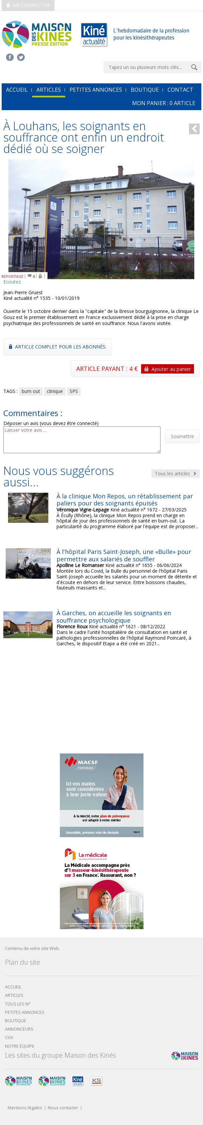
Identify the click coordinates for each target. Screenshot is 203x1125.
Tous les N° (17, 1004)
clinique (55, 391)
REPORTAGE (12, 276)
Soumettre (182, 436)
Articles (48, 89)
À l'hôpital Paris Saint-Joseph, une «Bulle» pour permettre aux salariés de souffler (124, 555)
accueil (17, 89)
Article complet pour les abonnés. (57, 346)
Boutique (145, 89)
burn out (31, 391)
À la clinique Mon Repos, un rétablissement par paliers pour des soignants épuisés (125, 499)
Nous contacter (63, 1108)
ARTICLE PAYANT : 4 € (135, 369)
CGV (9, 1037)
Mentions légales (25, 1108)
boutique (15, 1021)
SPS (74, 391)
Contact (180, 89)
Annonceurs (19, 1029)
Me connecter (28, 5)
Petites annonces (96, 89)
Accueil (13, 987)
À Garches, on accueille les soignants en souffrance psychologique (114, 616)
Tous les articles (175, 473)
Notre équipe (19, 1046)
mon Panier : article (163, 103)
